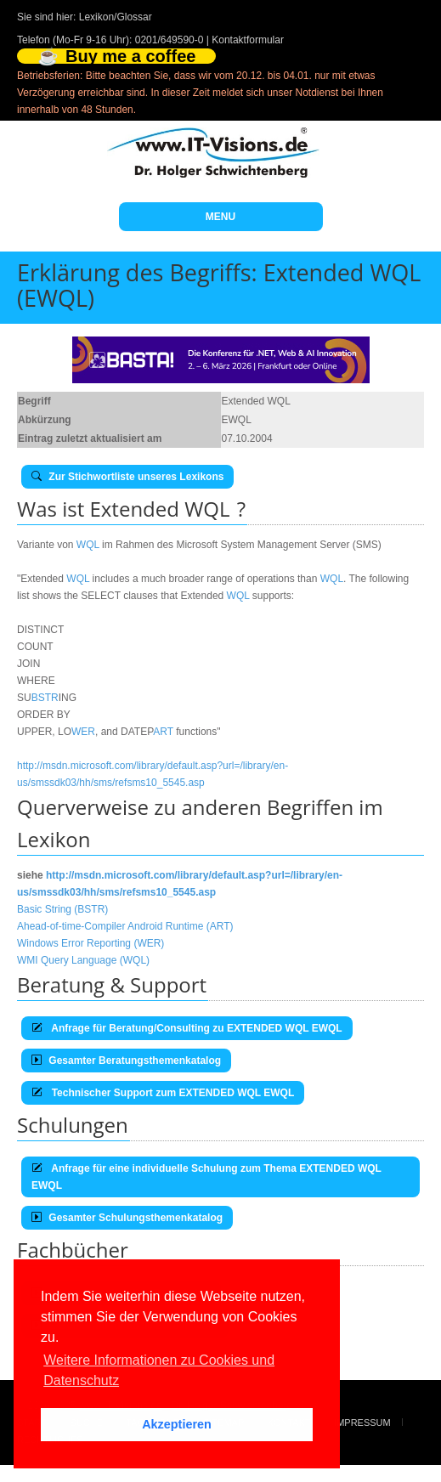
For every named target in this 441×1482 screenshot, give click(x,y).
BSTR (45, 698)
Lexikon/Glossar (115, 17)
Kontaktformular (248, 40)
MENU (220, 217)
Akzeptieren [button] (177, 1424)
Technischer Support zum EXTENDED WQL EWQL (162, 1093)
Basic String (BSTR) (62, 909)
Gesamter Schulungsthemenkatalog (127, 1218)
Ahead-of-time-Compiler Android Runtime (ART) (125, 926)
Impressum (362, 1422)
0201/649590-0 (169, 40)
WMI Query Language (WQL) (83, 960)
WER (83, 732)
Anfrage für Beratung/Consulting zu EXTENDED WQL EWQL (186, 1028)
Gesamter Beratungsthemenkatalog (126, 1060)
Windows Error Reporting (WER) (90, 943)
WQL (87, 545)
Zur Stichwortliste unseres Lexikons (127, 477)
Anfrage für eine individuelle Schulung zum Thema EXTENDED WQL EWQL (206, 1176)
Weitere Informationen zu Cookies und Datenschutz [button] (158, 1370)
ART (163, 732)
